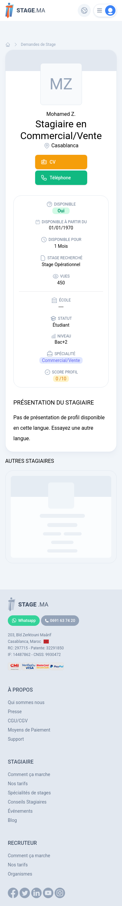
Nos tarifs (18, 783)
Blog (12, 820)
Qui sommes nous (26, 702)
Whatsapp (24, 620)
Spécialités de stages (29, 792)
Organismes (20, 874)
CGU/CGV (18, 720)
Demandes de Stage (38, 44)
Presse (15, 711)
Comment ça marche (29, 774)
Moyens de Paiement (29, 730)
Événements (20, 811)
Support (16, 739)
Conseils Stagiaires (27, 802)
